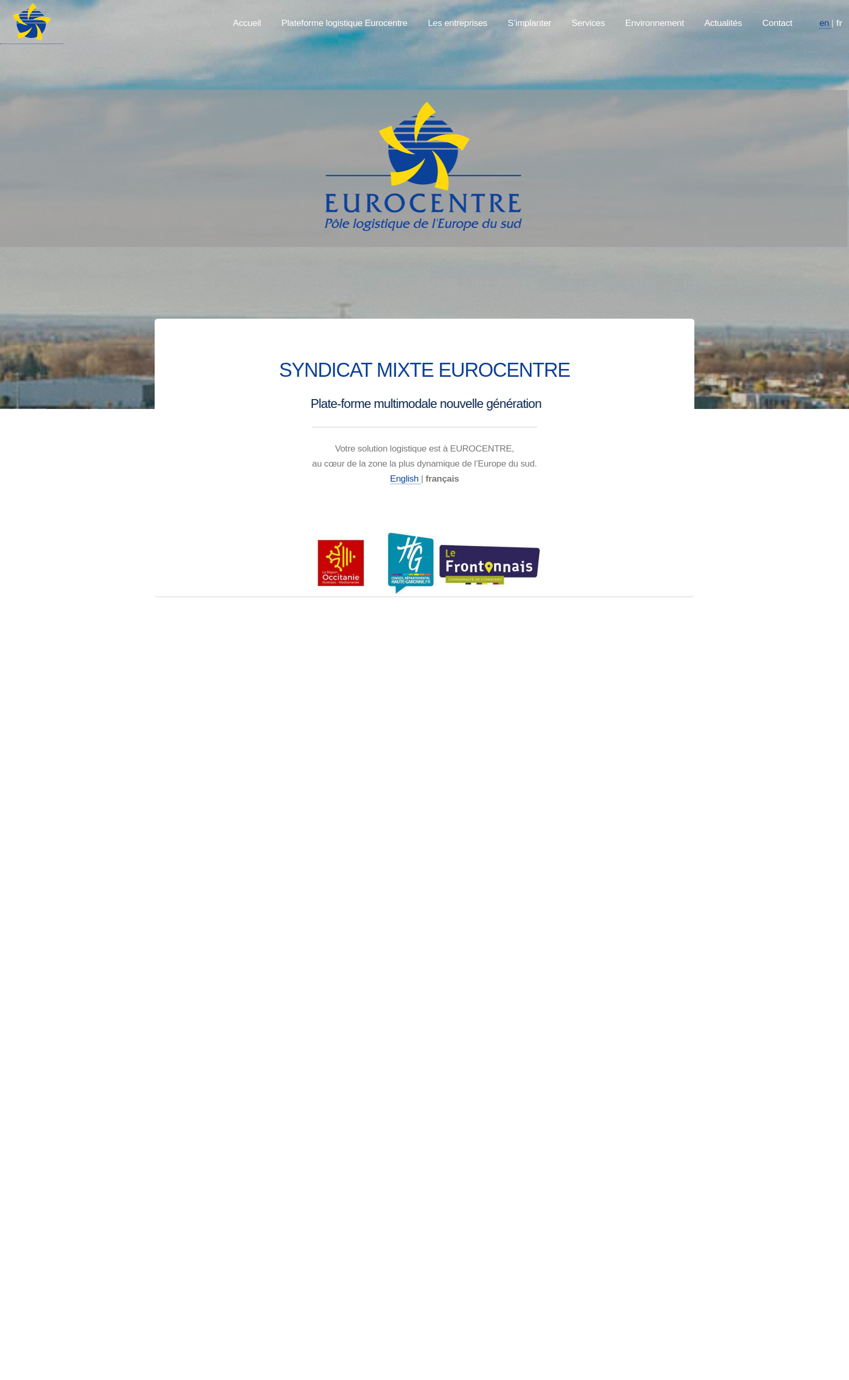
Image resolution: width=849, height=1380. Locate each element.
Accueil (247, 23)
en (825, 23)
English (405, 478)
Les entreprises (457, 23)
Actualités (723, 23)
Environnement (654, 23)
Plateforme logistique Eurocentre (344, 23)
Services (588, 23)
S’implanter (529, 23)
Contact (777, 23)
